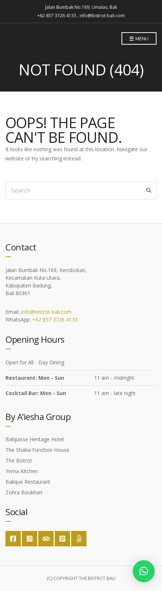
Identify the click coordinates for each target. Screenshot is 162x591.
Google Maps (78, 538)
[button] (144, 571)
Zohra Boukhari (23, 492)
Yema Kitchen (21, 471)
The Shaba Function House (37, 449)
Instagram (29, 538)
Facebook (13, 538)
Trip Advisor (46, 538)
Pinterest (62, 538)
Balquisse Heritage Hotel (34, 439)
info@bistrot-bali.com (46, 311)
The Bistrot (18, 460)
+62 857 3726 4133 (55, 319)
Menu (139, 38)
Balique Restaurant (27, 481)
